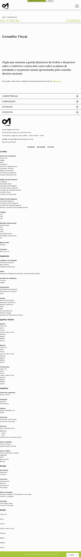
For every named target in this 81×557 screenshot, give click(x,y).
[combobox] (72, 555)
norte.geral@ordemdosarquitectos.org (20, 139)
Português (71, 555)
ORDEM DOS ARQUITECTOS (36, 1)
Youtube (50, 147)
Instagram (41, 147)
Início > (4, 17)
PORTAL (50, 1)
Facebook (31, 147)
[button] (40, 96)
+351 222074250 (10, 142)
